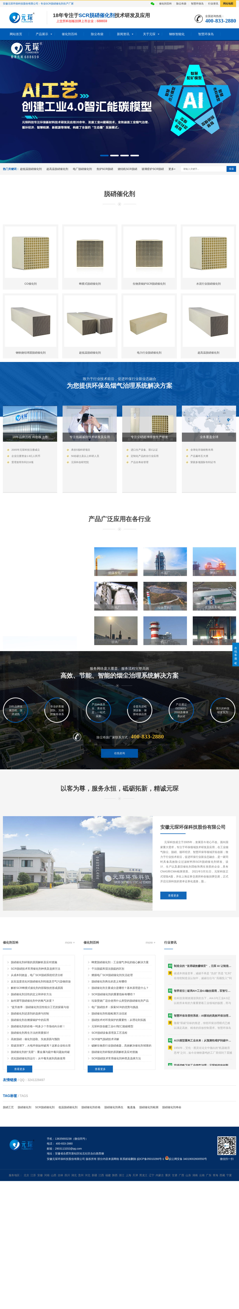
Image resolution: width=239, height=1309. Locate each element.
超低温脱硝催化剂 (31, 168)
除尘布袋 (181, 3)
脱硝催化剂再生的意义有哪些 (109, 1062)
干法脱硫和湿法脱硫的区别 (108, 1050)
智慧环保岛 (197, 3)
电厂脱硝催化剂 (82, 168)
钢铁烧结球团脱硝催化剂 (31, 436)
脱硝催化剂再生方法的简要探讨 (30, 1114)
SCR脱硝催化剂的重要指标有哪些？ (113, 1075)
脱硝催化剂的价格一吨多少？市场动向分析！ (38, 1107)
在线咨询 (119, 769)
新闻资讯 (123, 34)
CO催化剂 (30, 368)
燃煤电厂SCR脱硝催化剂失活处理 (112, 1056)
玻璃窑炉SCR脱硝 (153, 168)
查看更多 (173, 955)
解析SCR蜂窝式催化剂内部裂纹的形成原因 (37, 1069)
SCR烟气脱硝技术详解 (105, 1120)
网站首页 (16, 34)
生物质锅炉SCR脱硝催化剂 (149, 368)
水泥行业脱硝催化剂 (208, 368)
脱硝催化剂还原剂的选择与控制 (30, 1094)
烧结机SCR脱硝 (127, 168)
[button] (104, 155)
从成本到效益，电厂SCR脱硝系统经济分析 (37, 1056)
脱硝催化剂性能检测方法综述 (109, 1094)
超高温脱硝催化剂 (57, 168)
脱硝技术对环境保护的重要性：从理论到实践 (119, 1101)
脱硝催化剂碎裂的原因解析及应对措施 (34, 1043)
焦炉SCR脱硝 (105, 168)
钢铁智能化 (177, 34)
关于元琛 (149, 34)
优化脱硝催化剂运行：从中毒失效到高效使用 (38, 1139)
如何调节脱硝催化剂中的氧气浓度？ (32, 1082)
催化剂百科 (165, 3)
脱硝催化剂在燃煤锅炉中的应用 (30, 1101)
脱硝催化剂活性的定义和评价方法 (31, 1075)
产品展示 (42, 34)
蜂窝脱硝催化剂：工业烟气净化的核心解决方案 (120, 1043)
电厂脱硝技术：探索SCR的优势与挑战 (115, 1088)
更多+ (171, 168)
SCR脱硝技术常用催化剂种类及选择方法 (35, 1050)
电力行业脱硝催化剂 (149, 436)
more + (70, 1023)
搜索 (231, 168)
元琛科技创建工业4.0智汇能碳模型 (112, 1107)
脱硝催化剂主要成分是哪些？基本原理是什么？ (120, 1069)
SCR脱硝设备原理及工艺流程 (109, 1114)
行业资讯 (213, 3)
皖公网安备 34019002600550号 (188, 1158)
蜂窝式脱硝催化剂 (90, 368)
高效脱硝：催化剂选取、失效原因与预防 (35, 1120)
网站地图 (228, 3)
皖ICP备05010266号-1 (150, 1158)
